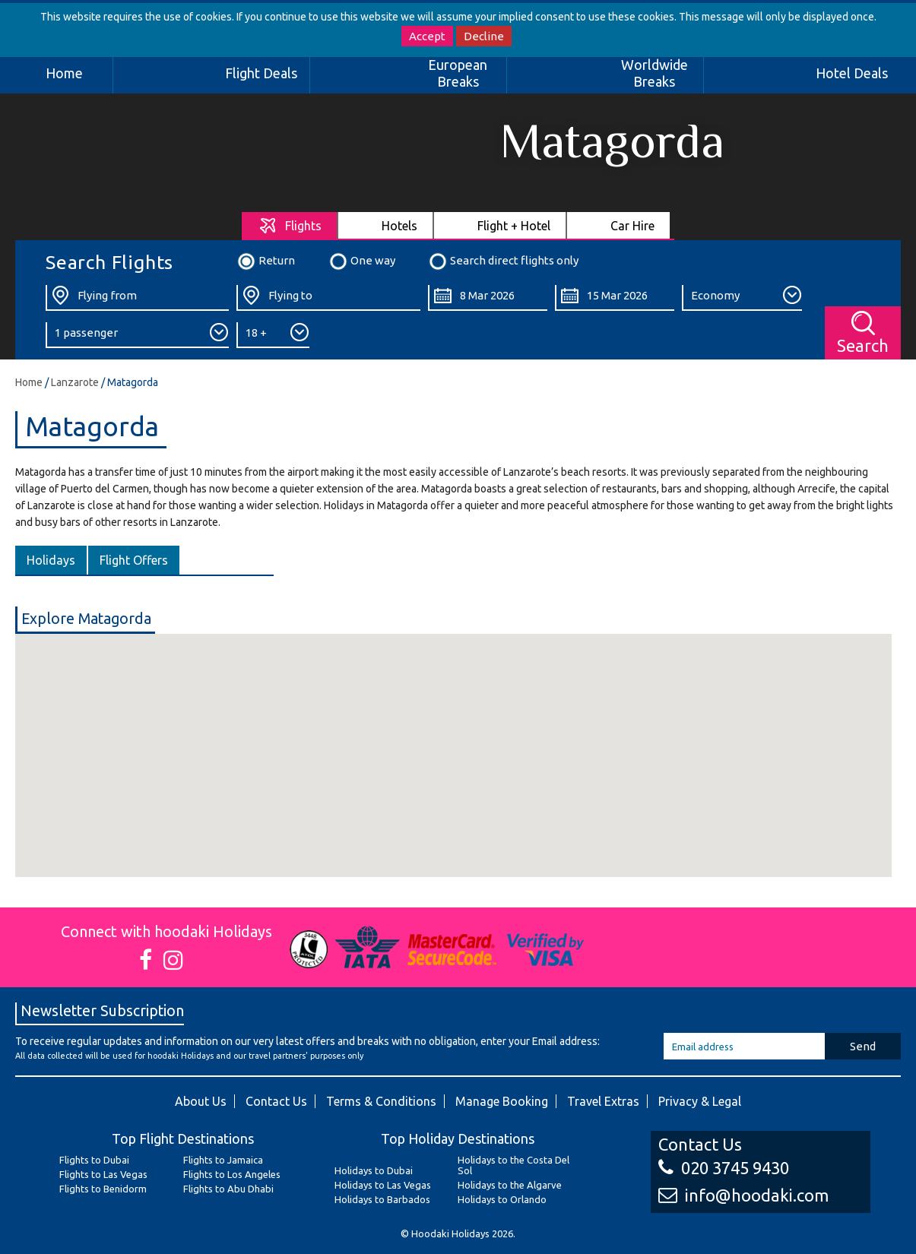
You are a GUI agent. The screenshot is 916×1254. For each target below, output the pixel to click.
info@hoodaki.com (743, 1195)
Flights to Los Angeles (232, 1174)
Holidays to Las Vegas (382, 1185)
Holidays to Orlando (502, 1199)
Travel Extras (603, 1101)
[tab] (290, 225)
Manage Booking (501, 1101)
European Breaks (457, 73)
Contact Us (276, 1101)
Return (265, 261)
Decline (484, 36)
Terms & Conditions (381, 1101)
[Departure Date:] (487, 298)
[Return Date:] (614, 298)
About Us (201, 1101)
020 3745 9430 (723, 1167)
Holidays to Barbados (382, 1199)
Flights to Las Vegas (103, 1174)
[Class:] (741, 298)
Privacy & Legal (699, 1101)
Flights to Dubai (94, 1159)
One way (361, 261)
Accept (427, 36)
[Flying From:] (137, 298)
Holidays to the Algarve (510, 1185)
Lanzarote (75, 382)
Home (64, 73)
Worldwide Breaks (654, 73)
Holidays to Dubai (373, 1170)
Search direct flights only (503, 261)
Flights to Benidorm (103, 1188)
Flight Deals (261, 73)
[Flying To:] (328, 298)
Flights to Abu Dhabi (228, 1188)
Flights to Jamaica (223, 1159)
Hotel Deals (852, 73)
